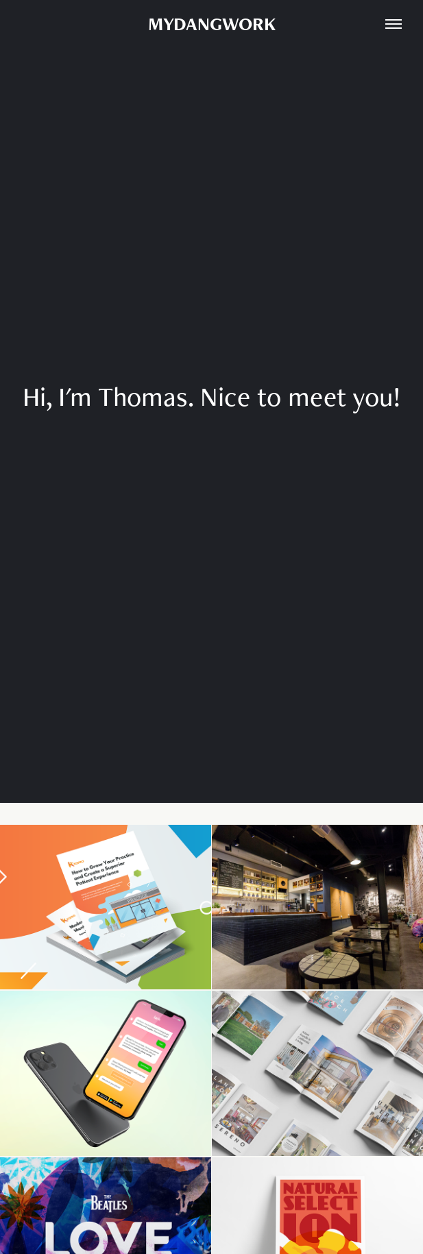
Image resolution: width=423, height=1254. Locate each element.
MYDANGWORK (212, 24)
